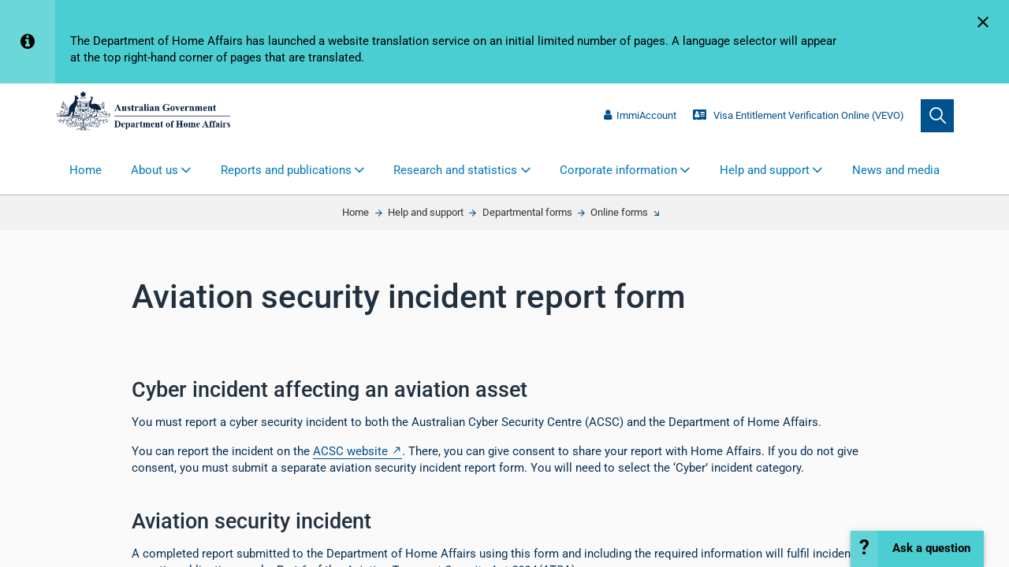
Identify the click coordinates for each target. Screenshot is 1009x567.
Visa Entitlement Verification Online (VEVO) (798, 115)
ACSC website (350, 451)
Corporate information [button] (618, 170)
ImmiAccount (640, 115)
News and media (896, 170)
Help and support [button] (765, 170)
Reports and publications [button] (286, 170)
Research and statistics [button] (455, 170)
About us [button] (154, 170)
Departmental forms (527, 212)
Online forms (619, 212)
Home (85, 170)
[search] (937, 115)
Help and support (426, 212)
